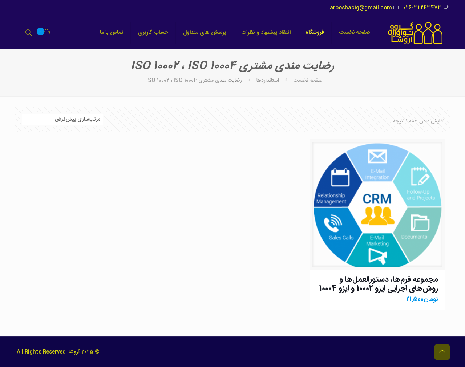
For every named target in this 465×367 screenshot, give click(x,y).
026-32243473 (422, 8)
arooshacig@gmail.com (361, 8)
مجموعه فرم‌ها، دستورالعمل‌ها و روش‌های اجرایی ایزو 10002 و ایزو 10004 (378, 284)
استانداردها (267, 80)
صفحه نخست (308, 80)
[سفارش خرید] (62, 119)
